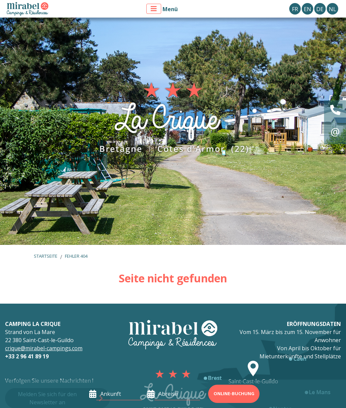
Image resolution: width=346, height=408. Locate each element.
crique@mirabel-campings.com (43, 348)
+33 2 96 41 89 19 (27, 356)
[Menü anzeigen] (153, 9)
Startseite (45, 256)
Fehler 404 (76, 256)
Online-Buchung (234, 393)
